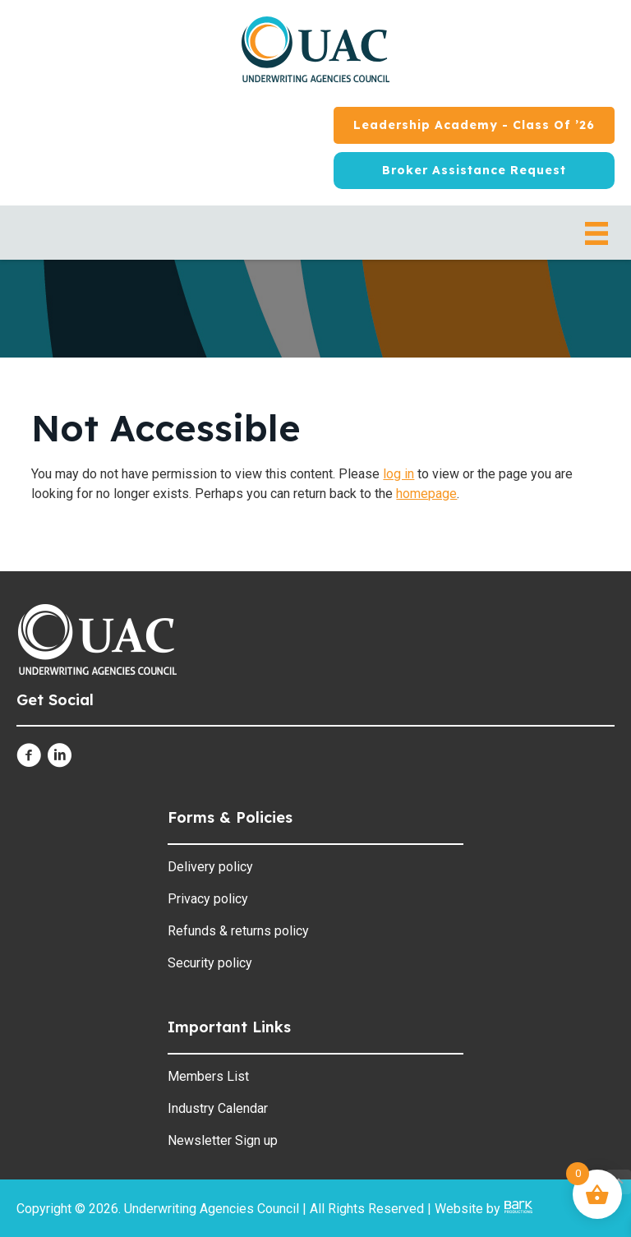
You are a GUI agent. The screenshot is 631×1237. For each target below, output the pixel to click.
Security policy (210, 963)
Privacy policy (208, 899)
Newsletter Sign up (223, 1140)
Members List (208, 1076)
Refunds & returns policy (238, 931)
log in (398, 474)
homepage (426, 493)
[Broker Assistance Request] (474, 170)
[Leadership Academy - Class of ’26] (474, 125)
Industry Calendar (218, 1108)
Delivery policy (210, 867)
